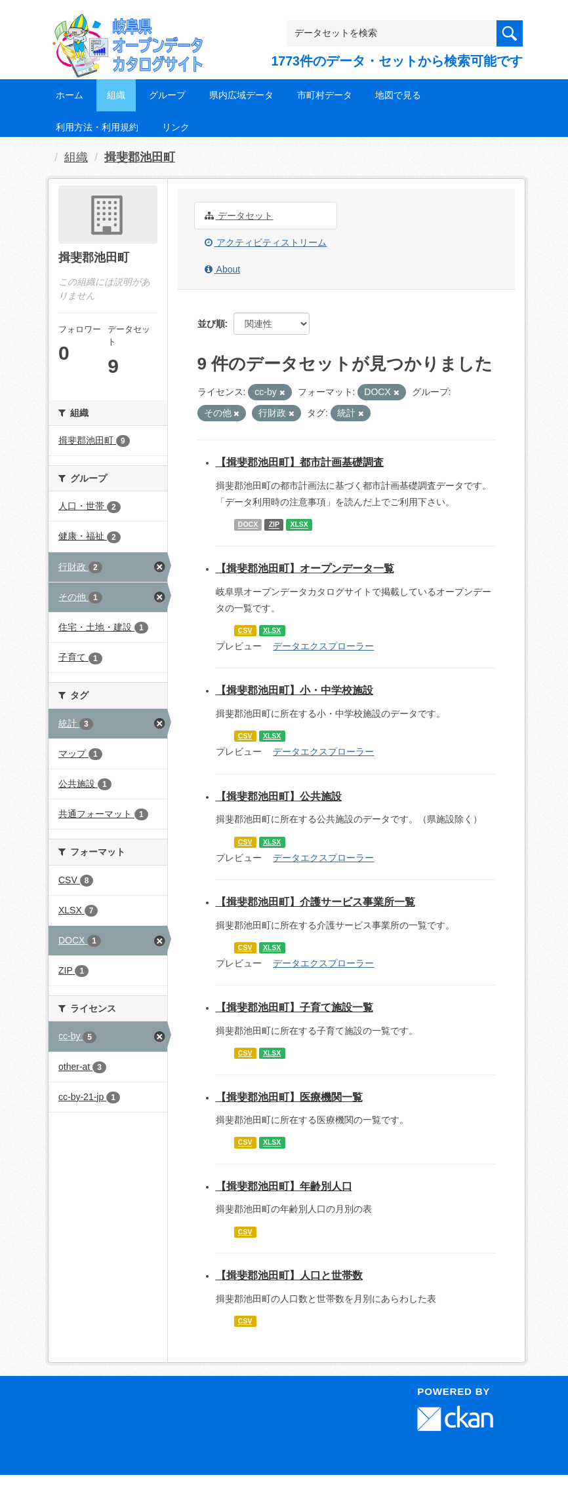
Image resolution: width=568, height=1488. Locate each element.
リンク (176, 127)
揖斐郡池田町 (139, 157)
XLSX (299, 525)
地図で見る (398, 95)
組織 (116, 95)
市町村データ (324, 95)
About (223, 269)
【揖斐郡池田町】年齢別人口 (284, 1186)
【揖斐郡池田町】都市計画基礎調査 (300, 462)
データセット (239, 215)
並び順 (211, 323)
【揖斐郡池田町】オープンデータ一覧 (305, 568)
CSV (245, 630)
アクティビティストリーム (266, 242)
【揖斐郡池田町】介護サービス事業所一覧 (315, 901)
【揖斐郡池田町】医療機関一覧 (289, 1097)
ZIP (274, 525)
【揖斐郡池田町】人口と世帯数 (289, 1275)
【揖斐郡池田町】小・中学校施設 (294, 690)
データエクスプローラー (323, 646)
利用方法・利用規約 (97, 127)
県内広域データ (241, 95)
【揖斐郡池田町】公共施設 (279, 796)
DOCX (248, 525)
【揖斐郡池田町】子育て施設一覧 (294, 1007)
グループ (167, 95)
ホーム (69, 95)
